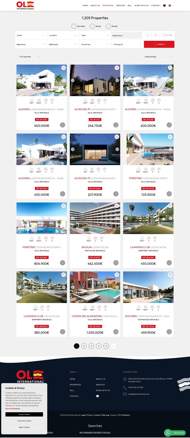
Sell (130, 5)
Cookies (97, 415)
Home (85, 5)
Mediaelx (126, 415)
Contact (155, 5)
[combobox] (30, 35)
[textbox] (31, 35)
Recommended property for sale (95, 433)
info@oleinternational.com (139, 394)
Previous (18, 80)
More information (12, 408)
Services (120, 5)
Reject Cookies (24, 427)
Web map (105, 415)
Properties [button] (108, 5)
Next (64, 80)
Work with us (142, 5)
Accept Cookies (24, 414)
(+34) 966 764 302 (135, 388)
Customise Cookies (24, 420)
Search (159, 44)
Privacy (89, 415)
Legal (83, 415)
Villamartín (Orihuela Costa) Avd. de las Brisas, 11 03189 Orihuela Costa (150, 380)
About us (95, 5)
